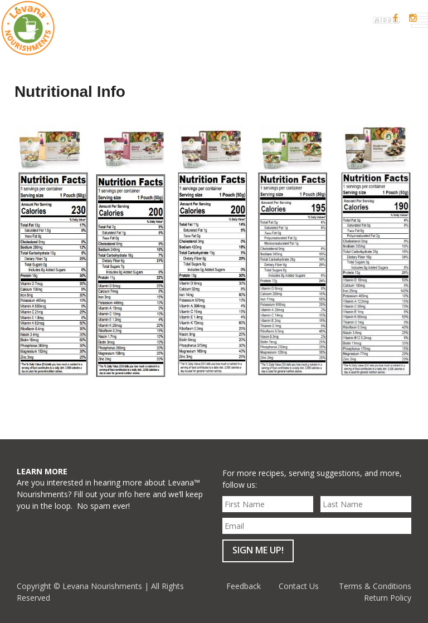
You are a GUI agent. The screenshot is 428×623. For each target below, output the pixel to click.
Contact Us (299, 586)
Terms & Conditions (375, 586)
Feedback (243, 586)
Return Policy (387, 597)
